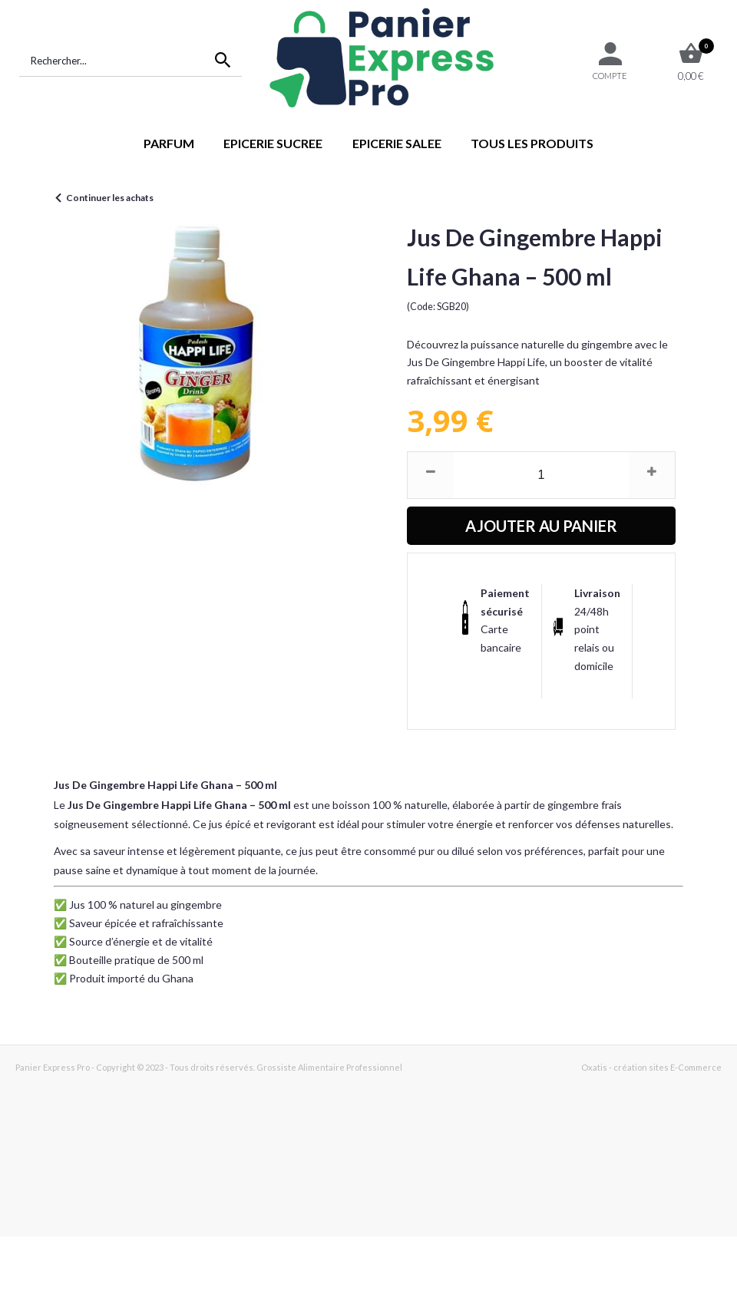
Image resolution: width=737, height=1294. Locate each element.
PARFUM (169, 143)
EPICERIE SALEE (396, 143)
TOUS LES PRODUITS (532, 143)
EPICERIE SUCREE (272, 143)
